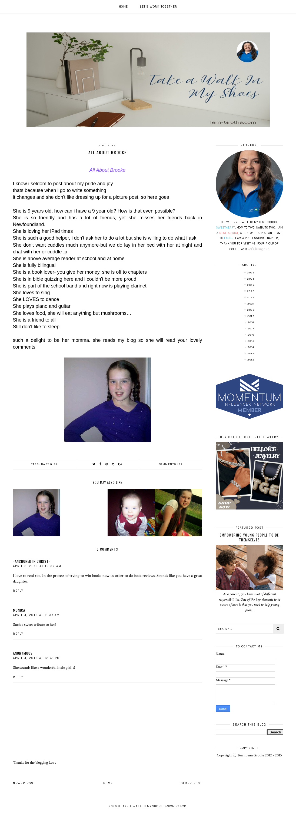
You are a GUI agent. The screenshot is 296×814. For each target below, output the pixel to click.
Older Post (191, 783)
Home (123, 6)
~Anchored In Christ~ (32, 561)
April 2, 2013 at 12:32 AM (37, 566)
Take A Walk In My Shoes (141, 806)
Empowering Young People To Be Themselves (249, 537)
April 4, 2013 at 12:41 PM (36, 658)
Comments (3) (170, 464)
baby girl (49, 464)
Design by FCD (175, 806)
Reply (18, 591)
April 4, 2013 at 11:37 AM (36, 615)
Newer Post (24, 783)
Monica (19, 610)
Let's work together (158, 6)
